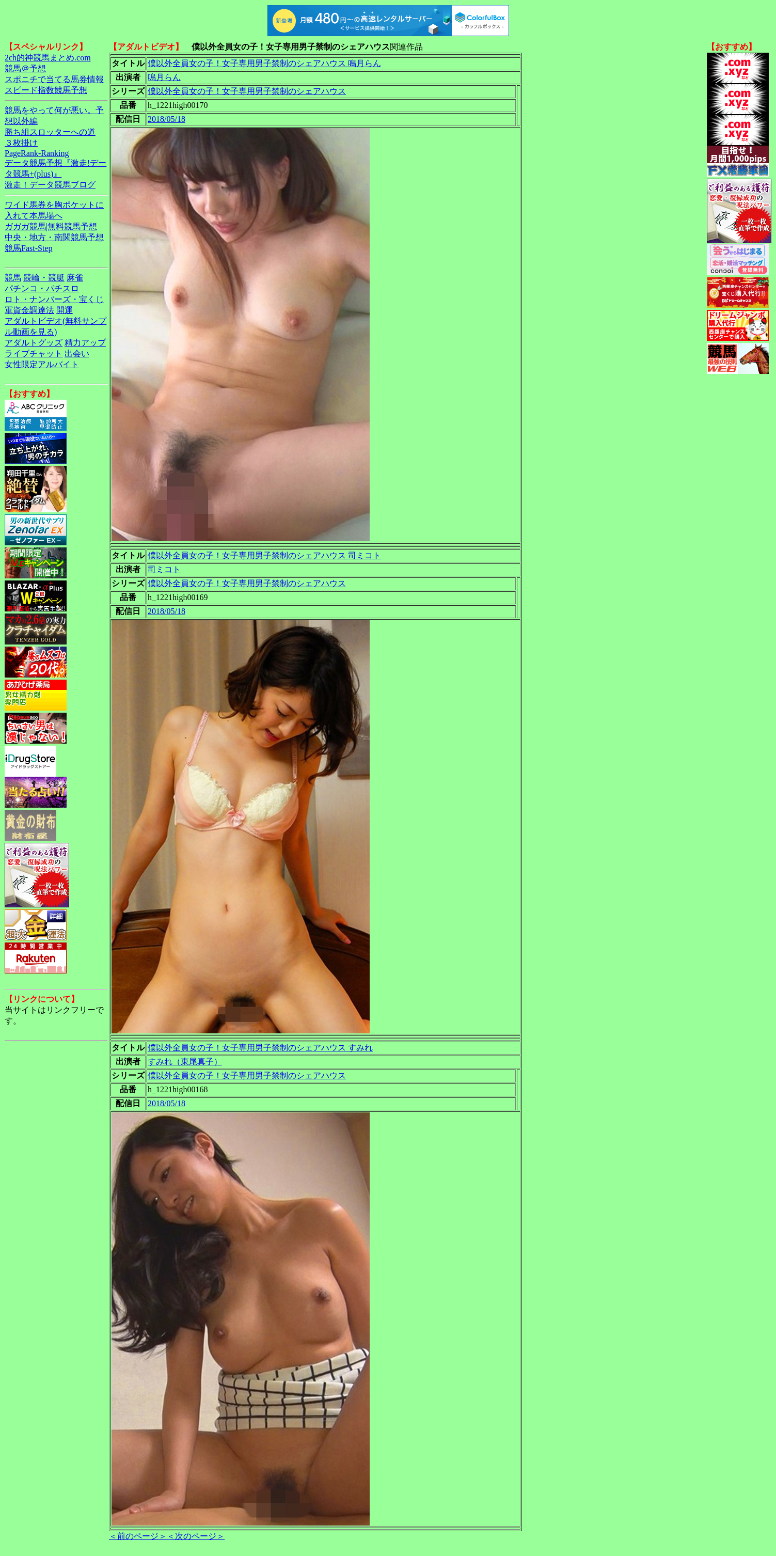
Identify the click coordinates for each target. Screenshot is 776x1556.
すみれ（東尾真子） (185, 1061)
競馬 (13, 277)
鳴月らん (164, 77)
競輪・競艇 (44, 277)
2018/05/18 (166, 119)
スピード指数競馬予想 (46, 90)
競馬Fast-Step (28, 248)
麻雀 (75, 277)
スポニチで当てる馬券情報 (54, 79)
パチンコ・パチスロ (42, 288)
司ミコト (164, 569)
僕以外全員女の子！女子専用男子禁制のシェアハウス (247, 91)
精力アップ (85, 342)
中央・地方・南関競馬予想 (54, 237)
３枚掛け (21, 142)
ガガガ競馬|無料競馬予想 (51, 226)
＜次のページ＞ (196, 1536)
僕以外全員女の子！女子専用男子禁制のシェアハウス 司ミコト (264, 555)
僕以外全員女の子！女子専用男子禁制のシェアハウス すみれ (260, 1047)
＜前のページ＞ (138, 1536)
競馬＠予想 (25, 68)
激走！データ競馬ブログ (50, 184)
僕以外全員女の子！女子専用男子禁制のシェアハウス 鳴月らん (264, 63)
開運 (64, 310)
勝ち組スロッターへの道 (50, 132)
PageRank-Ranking (37, 153)
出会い (77, 353)
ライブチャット (33, 353)
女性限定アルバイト (42, 364)
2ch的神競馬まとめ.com (48, 57)
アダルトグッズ (33, 342)
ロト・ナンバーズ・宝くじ (54, 299)
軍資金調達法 (29, 310)
